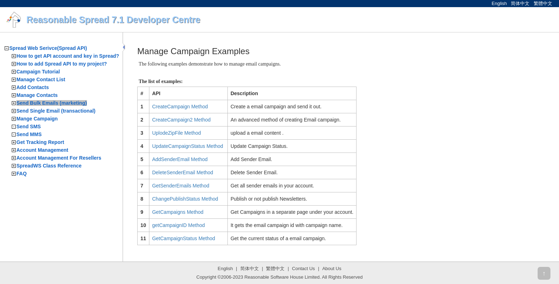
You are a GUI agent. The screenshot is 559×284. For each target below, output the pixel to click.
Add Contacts (32, 87)
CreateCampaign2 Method (181, 120)
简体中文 (520, 3)
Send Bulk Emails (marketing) (51, 103)
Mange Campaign (37, 119)
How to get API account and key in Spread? (67, 56)
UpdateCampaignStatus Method (187, 146)
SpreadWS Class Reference (49, 166)
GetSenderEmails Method (180, 186)
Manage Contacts (37, 95)
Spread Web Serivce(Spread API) (48, 48)
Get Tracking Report (40, 142)
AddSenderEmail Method (180, 159)
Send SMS (28, 126)
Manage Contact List (40, 79)
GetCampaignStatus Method (183, 238)
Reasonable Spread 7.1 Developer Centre (113, 20)
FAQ (21, 173)
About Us (331, 268)
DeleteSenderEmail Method (182, 172)
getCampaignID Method (178, 225)
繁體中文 (543, 3)
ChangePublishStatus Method (185, 199)
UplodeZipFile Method (176, 133)
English (499, 3)
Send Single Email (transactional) (56, 111)
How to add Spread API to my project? (61, 64)
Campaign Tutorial (38, 71)
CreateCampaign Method (180, 106)
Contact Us (303, 268)
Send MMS (29, 134)
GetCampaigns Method (178, 212)
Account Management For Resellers (58, 158)
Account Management (42, 150)
